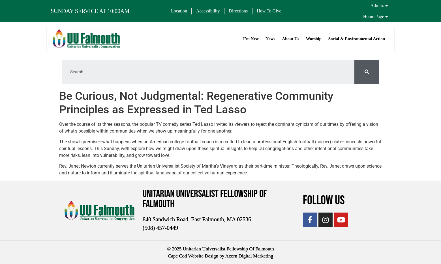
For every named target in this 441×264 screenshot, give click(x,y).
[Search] (366, 72)
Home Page (373, 16)
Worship (314, 38)
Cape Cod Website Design (193, 256)
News (270, 38)
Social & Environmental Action (356, 38)
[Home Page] (386, 16)
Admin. (377, 5)
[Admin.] (386, 5)
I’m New (251, 38)
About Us (290, 38)
